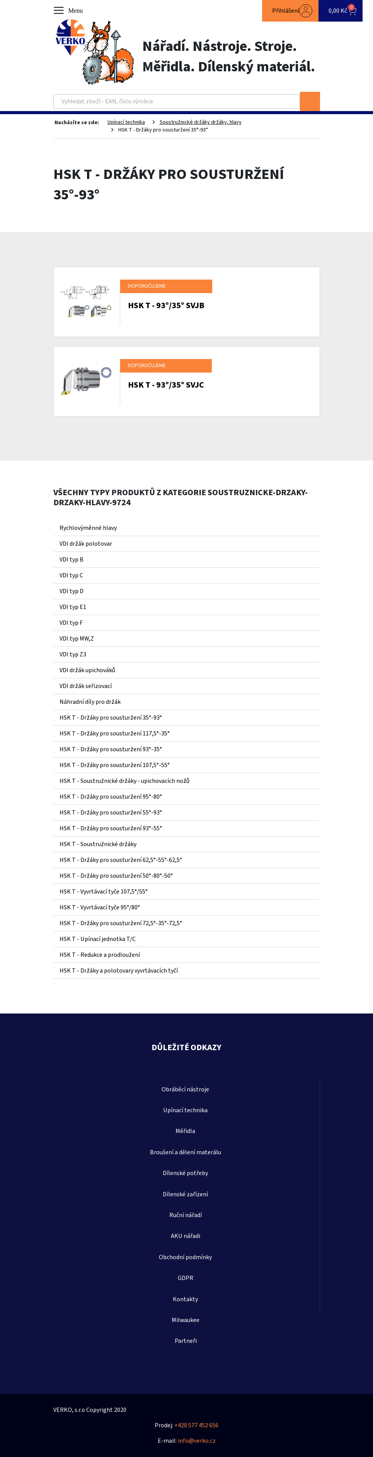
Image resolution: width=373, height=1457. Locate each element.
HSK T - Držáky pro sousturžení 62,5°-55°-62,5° (121, 860)
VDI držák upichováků (87, 670)
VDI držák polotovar (86, 544)
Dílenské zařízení (185, 1194)
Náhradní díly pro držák (90, 702)
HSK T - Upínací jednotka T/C (98, 939)
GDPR (185, 1278)
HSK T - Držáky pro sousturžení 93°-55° (111, 828)
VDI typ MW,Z (77, 638)
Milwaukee (185, 1320)
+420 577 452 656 (196, 1425)
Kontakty (185, 1299)
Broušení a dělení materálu (185, 1152)
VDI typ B (71, 559)
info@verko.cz (197, 1441)
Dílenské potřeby (185, 1173)
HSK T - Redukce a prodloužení (100, 955)
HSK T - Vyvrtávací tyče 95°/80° (100, 907)
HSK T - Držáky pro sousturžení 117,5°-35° (115, 733)
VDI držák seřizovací (86, 686)
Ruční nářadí (185, 1215)
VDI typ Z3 (73, 654)
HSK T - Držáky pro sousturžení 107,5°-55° (115, 765)
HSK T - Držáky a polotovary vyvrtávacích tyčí (119, 970)
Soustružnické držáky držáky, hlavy (201, 122)
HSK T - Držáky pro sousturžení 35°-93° (111, 717)
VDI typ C (71, 575)
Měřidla (185, 1131)
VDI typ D (71, 591)
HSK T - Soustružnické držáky (98, 844)
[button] (290, 11)
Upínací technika (126, 122)
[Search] (176, 101)
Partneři (186, 1341)
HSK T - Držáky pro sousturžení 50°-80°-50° (116, 876)
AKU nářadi (185, 1236)
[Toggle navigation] (68, 11)
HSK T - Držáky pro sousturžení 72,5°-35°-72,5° (121, 923)
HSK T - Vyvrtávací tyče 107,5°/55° (104, 891)
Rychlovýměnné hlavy (88, 528)
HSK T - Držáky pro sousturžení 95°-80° (111, 797)
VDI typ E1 (73, 607)
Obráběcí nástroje (185, 1089)
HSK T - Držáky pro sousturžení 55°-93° (111, 812)
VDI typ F (71, 623)
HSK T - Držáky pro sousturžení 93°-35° (111, 749)
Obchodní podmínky (185, 1257)
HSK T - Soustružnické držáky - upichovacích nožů (124, 781)
